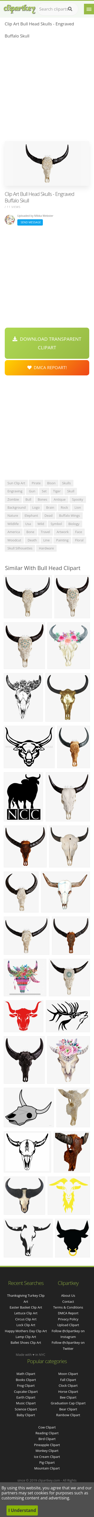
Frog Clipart (26, 1385)
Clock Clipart (68, 1385)
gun (32, 491)
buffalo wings (69, 515)
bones (42, 499)
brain (50, 507)
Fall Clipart (68, 1379)
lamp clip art (26, 1336)
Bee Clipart (68, 1397)
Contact (68, 1301)
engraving (15, 491)
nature (13, 515)
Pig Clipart (47, 1462)
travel (45, 532)
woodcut (14, 540)
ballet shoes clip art (26, 1342)
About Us (68, 1295)
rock (64, 507)
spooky (77, 499)
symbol (56, 524)
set (44, 491)
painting (62, 540)
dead (49, 515)
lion (77, 507)
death (32, 540)
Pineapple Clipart (47, 1445)
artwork (63, 532)
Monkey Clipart (47, 1450)
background (17, 507)
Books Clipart (26, 1379)
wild (40, 524)
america (14, 532)
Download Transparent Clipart (47, 343)
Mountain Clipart (47, 1468)
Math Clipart (26, 1373)
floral (79, 540)
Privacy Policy (68, 1319)
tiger (57, 491)
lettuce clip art (25, 1313)
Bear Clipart (68, 1409)
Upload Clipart (68, 1325)
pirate (36, 483)
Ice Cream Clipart (47, 1456)
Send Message (30, 222)
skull (70, 491)
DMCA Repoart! (47, 367)
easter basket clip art (26, 1307)
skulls (66, 483)
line (46, 540)
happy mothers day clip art (26, 1331)
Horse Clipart (68, 1391)
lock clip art (25, 1325)
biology (73, 524)
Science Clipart (26, 1409)
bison (51, 483)
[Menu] (89, 9)
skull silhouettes (20, 548)
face (78, 532)
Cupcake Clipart (26, 1391)
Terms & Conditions (68, 1307)
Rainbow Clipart (68, 1415)
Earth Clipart (25, 1397)
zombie (13, 499)
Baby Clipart (26, 1415)
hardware (46, 548)
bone (30, 532)
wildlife (13, 524)
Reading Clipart (46, 1433)
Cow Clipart (47, 1427)
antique (59, 499)
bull (28, 499)
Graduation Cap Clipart (68, 1403)
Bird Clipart (46, 1439)
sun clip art (16, 483)
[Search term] (57, 9)
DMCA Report (68, 1313)
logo (36, 507)
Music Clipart (26, 1403)
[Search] (70, 9)
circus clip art (26, 1319)
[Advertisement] (47, 91)
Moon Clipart (68, 1373)
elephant (31, 515)
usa (28, 524)
